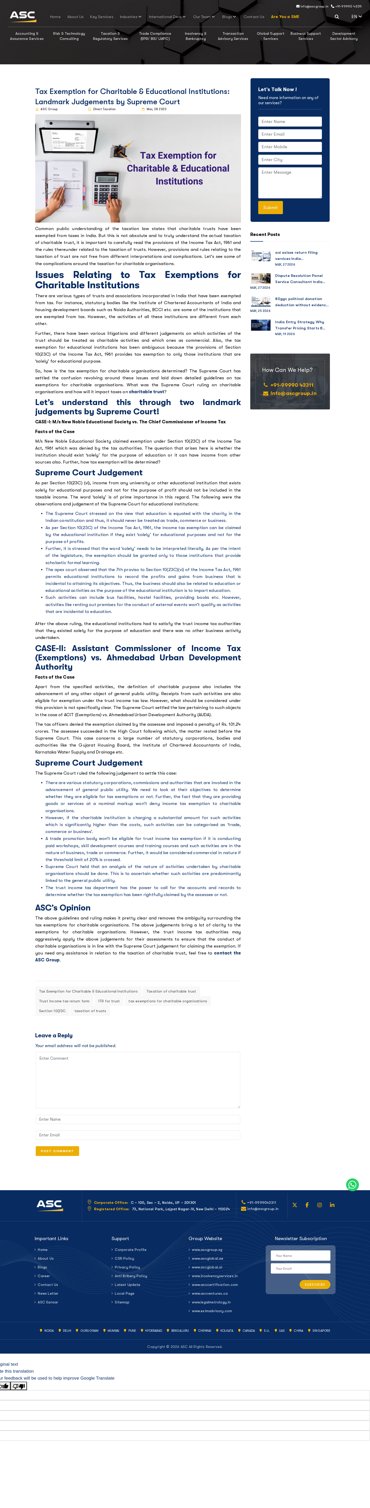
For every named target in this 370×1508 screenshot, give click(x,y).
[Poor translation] (19, 1388)
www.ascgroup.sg (207, 1252)
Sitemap (122, 1304)
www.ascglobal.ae (207, 1260)
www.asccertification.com (215, 1287)
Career (44, 1278)
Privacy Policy (127, 1269)
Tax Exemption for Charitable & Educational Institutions (88, 991)
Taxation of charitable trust (171, 991)
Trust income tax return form (64, 1001)
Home (78, 17)
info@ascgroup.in (312, 6)
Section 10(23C (52, 1011)
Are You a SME (261, 16)
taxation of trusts (90, 1011)
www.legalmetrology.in (211, 1304)
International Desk (166, 17)
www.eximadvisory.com (212, 1313)
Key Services (114, 17)
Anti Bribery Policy (131, 1278)
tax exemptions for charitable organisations (167, 1001)
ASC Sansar (48, 1304)
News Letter (48, 1295)
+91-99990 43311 (346, 6)
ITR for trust (109, 1001)
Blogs (216, 17)
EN (356, 16)
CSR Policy (124, 1260)
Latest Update (127, 1287)
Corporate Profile (130, 1252)
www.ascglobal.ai (207, 1269)
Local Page (124, 1295)
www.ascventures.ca (210, 1295)
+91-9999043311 (261, 1205)
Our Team (197, 17)
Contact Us (235, 17)
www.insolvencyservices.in (215, 1278)
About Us (93, 17)
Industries (137, 17)
